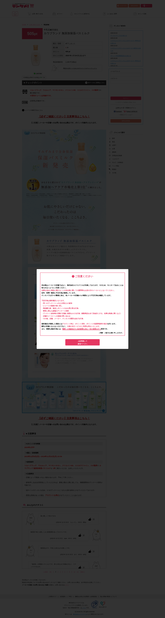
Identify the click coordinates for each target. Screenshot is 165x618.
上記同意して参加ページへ (82, 342)
